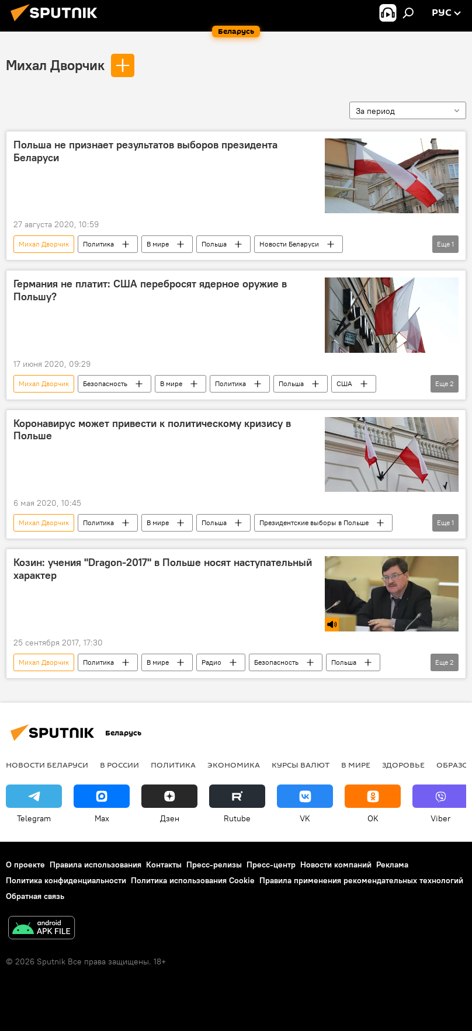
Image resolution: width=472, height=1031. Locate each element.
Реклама (392, 864)
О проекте (25, 864)
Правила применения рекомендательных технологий (361, 880)
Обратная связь (35, 896)
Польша (214, 243)
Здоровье (403, 764)
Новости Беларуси (289, 243)
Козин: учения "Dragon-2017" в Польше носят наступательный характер (162, 569)
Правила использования (95, 864)
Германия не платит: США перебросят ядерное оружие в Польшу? (150, 290)
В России (119, 764)
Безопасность (105, 383)
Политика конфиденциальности (66, 880)
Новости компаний (336, 864)
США (344, 383)
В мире (158, 243)
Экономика (233, 764)
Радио (211, 662)
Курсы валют (300, 764)
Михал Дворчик (55, 65)
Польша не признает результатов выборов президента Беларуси (145, 151)
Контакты (164, 864)
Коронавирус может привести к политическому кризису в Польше (152, 430)
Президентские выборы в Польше (314, 522)
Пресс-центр (271, 864)
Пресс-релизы (214, 864)
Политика (98, 243)
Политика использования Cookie (193, 880)
